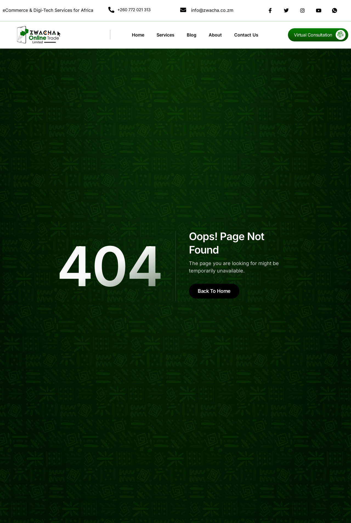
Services (165, 35)
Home (138, 35)
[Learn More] (318, 34)
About (215, 35)
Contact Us (246, 35)
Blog (191, 35)
